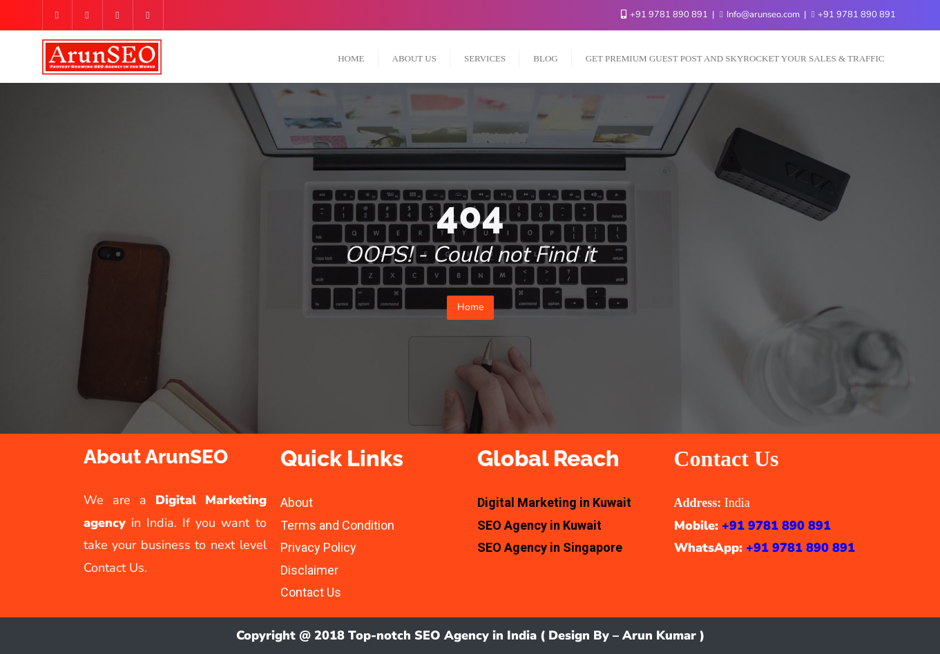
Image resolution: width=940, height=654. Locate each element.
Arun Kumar (659, 635)
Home (470, 307)
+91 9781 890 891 (665, 14)
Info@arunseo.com (761, 14)
